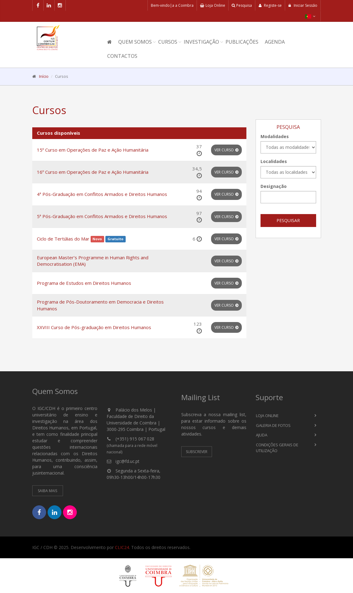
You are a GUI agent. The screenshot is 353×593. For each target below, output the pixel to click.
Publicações (242, 41)
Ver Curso (226, 150)
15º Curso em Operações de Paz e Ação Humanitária (92, 150)
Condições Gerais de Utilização (277, 448)
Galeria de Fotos (273, 425)
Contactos (122, 56)
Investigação (201, 41)
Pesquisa (242, 5)
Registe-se (270, 5)
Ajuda (261, 435)
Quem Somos (135, 41)
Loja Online (212, 5)
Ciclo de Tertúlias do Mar (63, 239)
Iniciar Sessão (302, 5)
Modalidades (275, 136)
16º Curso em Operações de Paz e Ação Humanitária (92, 172)
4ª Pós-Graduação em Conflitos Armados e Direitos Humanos (102, 194)
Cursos (167, 41)
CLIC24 (122, 547)
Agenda (275, 41)
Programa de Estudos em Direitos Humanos (84, 283)
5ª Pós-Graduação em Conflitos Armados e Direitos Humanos (102, 216)
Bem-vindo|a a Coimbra (172, 5)
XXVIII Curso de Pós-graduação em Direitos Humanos (94, 327)
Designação (274, 186)
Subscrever (196, 451)
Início (44, 76)
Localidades (274, 161)
